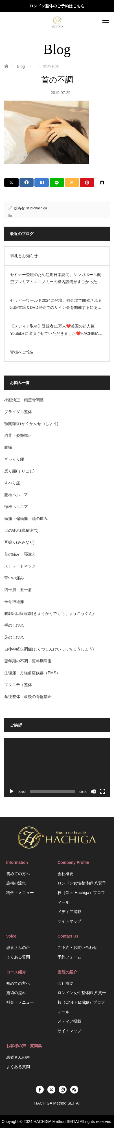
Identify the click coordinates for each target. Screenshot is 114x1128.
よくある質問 (18, 957)
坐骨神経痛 (14, 601)
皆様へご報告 (22, 352)
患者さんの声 (18, 947)
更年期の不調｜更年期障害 (28, 661)
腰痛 (8, 447)
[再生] (11, 791)
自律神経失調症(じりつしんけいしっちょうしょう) (49, 649)
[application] (57, 767)
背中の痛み (14, 578)
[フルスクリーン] (102, 791)
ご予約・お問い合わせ (77, 947)
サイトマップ (69, 921)
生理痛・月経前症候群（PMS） (32, 673)
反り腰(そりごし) (19, 471)
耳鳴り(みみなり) (19, 542)
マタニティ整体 (18, 684)
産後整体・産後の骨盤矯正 (28, 696)
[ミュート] (93, 791)
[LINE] (57, 182)
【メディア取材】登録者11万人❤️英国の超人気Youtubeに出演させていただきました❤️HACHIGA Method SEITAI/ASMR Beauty (54, 330)
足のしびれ (14, 637)
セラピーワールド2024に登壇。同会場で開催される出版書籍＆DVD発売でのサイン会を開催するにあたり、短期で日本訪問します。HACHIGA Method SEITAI (56, 304)
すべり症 (12, 483)
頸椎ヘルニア (16, 506)
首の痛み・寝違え (20, 554)
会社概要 (65, 873)
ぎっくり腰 (14, 459)
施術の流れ (16, 883)
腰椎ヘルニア (16, 495)
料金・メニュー (20, 892)
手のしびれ (14, 625)
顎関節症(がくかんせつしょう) (31, 423)
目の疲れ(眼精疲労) (21, 530)
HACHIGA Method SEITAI (56, 1121)
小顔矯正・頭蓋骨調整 (24, 400)
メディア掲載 (69, 911)
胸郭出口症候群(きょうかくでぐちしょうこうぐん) (49, 613)
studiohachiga (36, 208)
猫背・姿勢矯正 (18, 435)
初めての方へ (18, 873)
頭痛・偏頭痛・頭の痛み (26, 518)
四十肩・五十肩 (18, 589)
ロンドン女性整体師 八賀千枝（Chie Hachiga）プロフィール (82, 892)
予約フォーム (69, 957)
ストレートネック (20, 566)
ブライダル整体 (18, 411)
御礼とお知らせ (24, 255)
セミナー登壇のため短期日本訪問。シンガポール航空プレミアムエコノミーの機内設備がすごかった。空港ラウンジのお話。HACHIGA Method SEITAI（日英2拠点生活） (56, 278)
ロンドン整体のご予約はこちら (57, 6)
